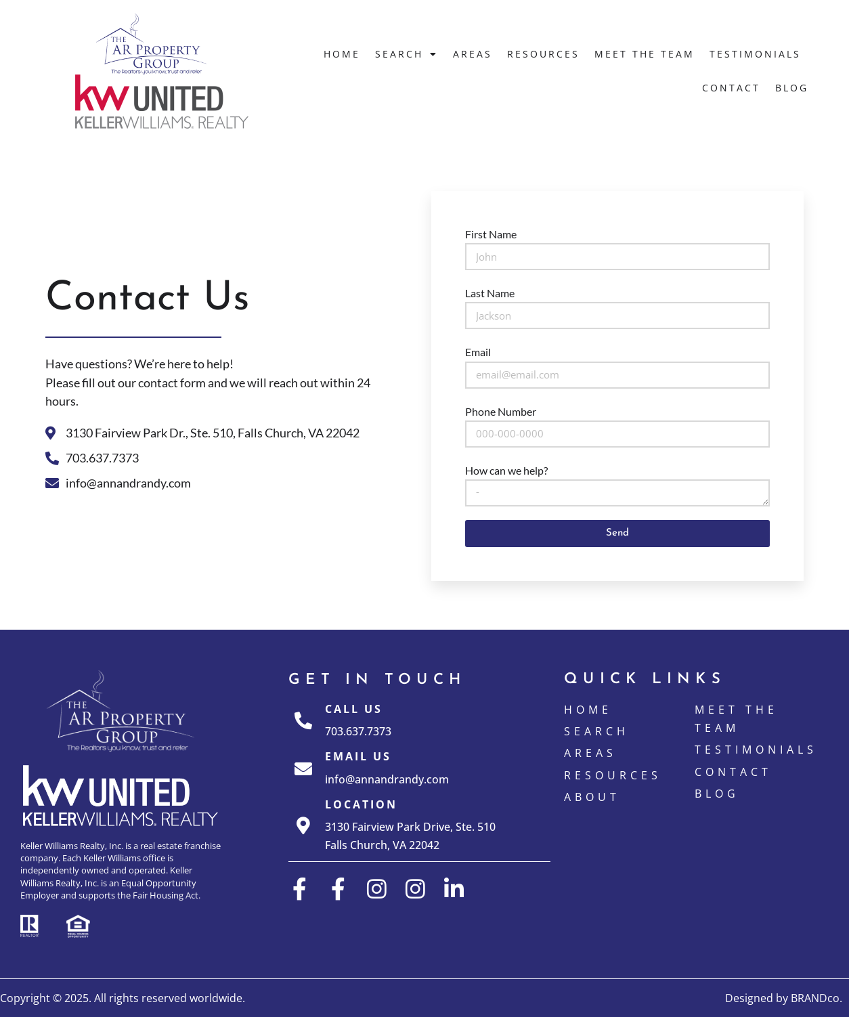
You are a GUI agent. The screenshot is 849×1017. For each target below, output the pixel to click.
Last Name (490, 292)
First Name (491, 234)
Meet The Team (644, 53)
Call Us (354, 708)
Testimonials (755, 53)
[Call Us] (303, 720)
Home (342, 53)
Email (478, 351)
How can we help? (506, 470)
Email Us (358, 756)
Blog (791, 87)
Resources (543, 53)
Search (406, 54)
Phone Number (500, 411)
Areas (472, 53)
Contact (731, 87)
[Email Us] (303, 768)
